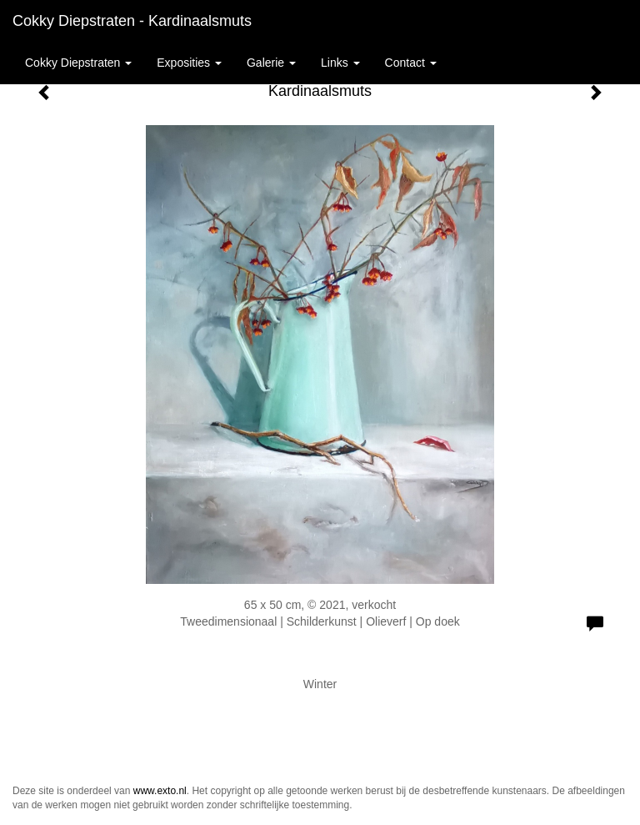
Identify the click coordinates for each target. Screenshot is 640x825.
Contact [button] (411, 62)
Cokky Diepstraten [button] (78, 62)
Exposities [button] (189, 62)
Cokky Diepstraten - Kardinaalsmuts (132, 21)
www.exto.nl (160, 791)
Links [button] (340, 62)
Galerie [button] (271, 62)
